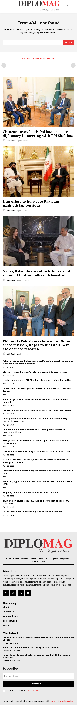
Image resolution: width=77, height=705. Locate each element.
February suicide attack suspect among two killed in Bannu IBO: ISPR (38, 472)
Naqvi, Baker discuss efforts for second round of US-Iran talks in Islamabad (36, 273)
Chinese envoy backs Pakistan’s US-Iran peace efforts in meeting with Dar (34, 430)
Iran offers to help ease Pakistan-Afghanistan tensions (32, 203)
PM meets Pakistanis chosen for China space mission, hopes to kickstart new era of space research (36, 345)
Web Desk (11, 141)
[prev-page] (3, 65)
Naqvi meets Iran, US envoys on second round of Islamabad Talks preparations (35, 461)
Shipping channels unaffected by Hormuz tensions (30, 492)
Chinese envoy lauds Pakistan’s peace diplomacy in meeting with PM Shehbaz (38, 133)
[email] (38, 676)
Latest (6, 651)
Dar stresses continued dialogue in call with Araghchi (32, 511)
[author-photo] (4, 140)
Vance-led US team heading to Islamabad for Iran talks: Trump (37, 451)
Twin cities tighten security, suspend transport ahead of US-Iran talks (36, 502)
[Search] (68, 42)
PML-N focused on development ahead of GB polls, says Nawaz (37, 410)
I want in (38, 684)
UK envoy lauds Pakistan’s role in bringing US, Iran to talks (35, 372)
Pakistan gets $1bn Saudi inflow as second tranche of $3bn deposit (35, 400)
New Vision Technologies (62, 701)
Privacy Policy (33, 690)
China (5, 643)
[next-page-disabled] (73, 65)
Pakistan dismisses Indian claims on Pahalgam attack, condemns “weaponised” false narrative (38, 362)
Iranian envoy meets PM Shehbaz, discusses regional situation (37, 380)
